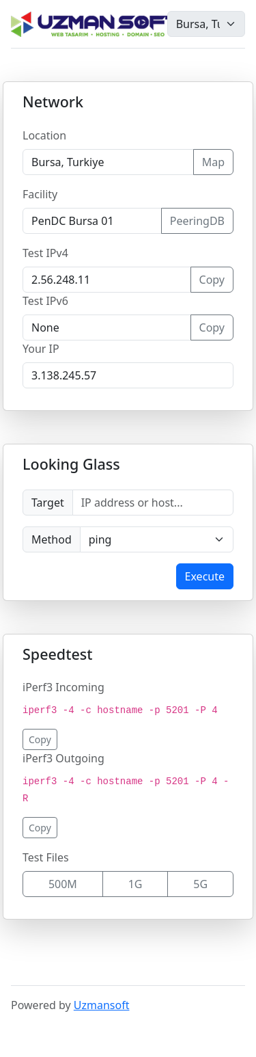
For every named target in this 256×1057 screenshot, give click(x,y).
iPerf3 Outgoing (63, 758)
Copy (212, 279)
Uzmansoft (102, 1005)
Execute (205, 576)
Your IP (41, 348)
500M (62, 884)
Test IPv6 (45, 300)
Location (44, 135)
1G (135, 884)
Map (213, 162)
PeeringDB (197, 220)
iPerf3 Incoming (63, 687)
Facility (40, 194)
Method (51, 539)
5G (200, 884)
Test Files (46, 857)
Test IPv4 (45, 252)
